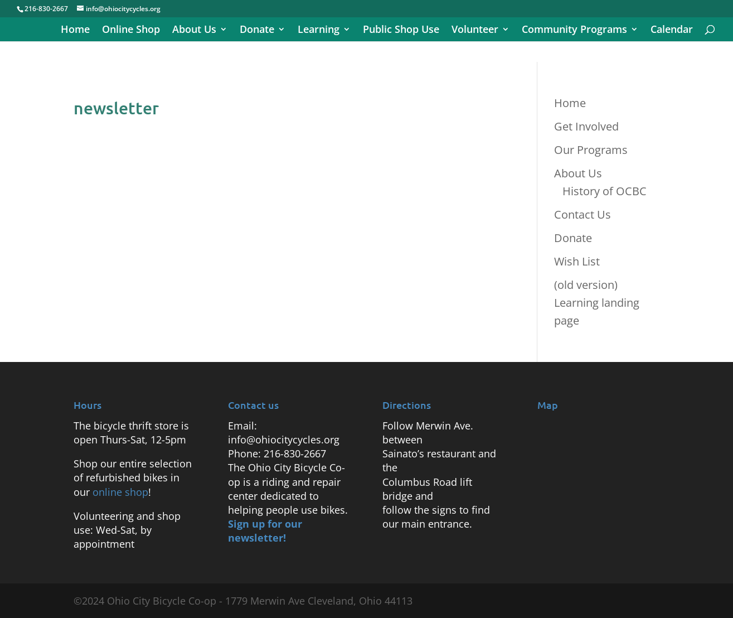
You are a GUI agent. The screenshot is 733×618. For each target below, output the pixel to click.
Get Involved (586, 126)
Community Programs (574, 30)
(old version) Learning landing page (596, 302)
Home (75, 30)
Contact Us (582, 214)
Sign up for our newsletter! (265, 530)
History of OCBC (604, 191)
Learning (318, 30)
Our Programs (591, 149)
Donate (257, 30)
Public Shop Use (401, 30)
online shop (120, 492)
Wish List (577, 261)
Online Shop (131, 30)
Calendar (672, 30)
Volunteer (475, 30)
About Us (194, 30)
